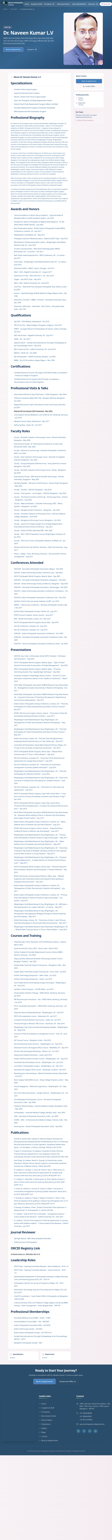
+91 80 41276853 (86, 1420)
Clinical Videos (45, 1420)
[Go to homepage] (12, 4)
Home (27, 4)
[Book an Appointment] (13, 49)
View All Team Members (85, 120)
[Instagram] (78, 1431)
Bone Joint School (64, 4)
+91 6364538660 (86, 1413)
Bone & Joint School (47, 1416)
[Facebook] (84, 1431)
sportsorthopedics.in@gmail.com (92, 1424)
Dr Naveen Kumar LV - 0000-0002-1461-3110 (25, 1254)
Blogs (42, 1432)
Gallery (43, 1428)
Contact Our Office (67, 1381)
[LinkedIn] (95, 1431)
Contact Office (89, 86)
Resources (93, 4)
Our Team (14, 9)
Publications (45, 1424)
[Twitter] (90, 1431)
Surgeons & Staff (36, 4)
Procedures (49, 4)
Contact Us (32, 49)
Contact (43, 1436)
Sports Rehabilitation (79, 4)
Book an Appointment (48, 1440)
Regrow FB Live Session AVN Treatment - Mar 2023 (33, 411)
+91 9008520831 (86, 1416)
